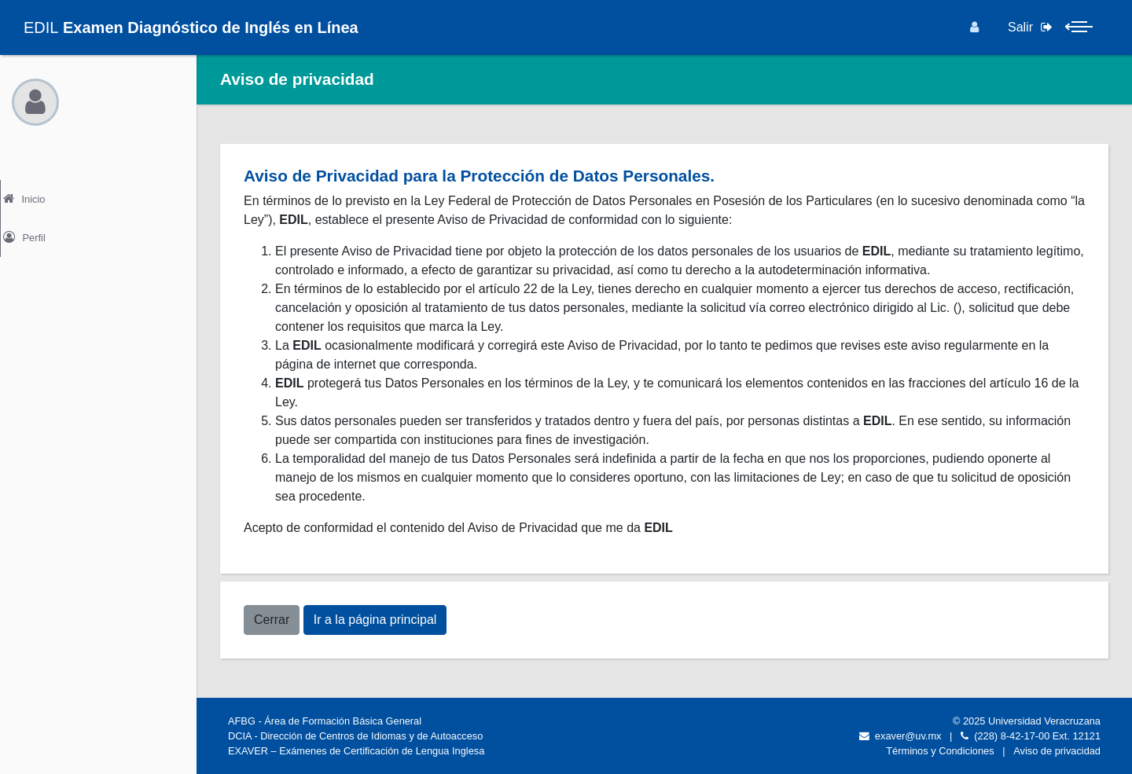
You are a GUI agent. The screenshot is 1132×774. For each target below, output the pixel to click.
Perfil (38, 228)
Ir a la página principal (375, 619)
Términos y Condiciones (940, 751)
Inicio (38, 195)
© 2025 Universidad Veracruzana (1027, 721)
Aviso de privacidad (1057, 751)
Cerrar (271, 619)
